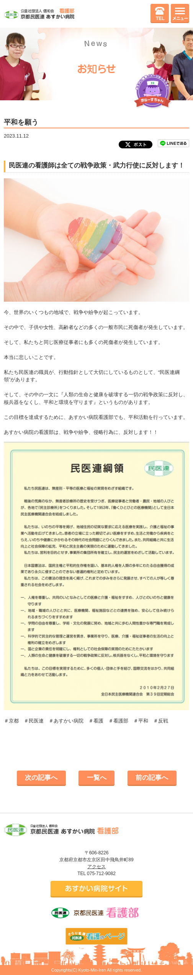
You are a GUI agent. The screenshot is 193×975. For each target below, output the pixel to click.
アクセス (96, 866)
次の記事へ (41, 777)
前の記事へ (152, 777)
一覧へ (96, 777)
